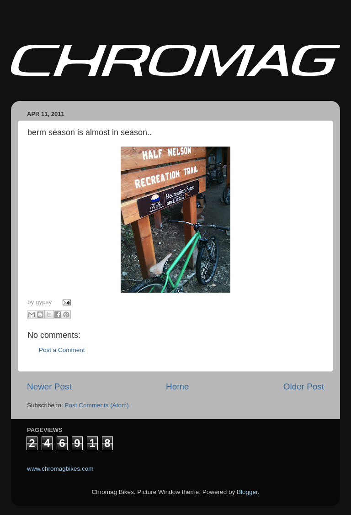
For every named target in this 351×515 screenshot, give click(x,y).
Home (177, 386)
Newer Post (49, 386)
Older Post (303, 386)
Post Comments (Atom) (97, 405)
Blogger (247, 492)
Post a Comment (62, 350)
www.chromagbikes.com (60, 468)
